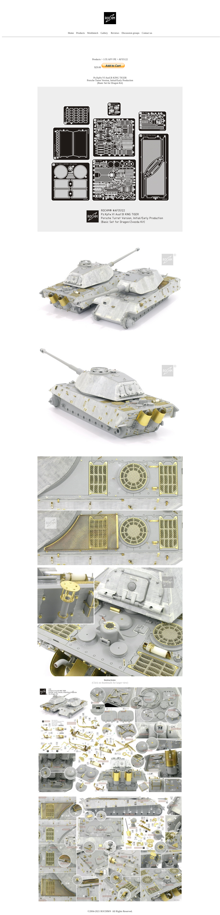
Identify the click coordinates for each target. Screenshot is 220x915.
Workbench (92, 33)
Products (80, 33)
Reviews (115, 33)
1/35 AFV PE (110, 59)
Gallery (105, 33)
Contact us (147, 33)
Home (71, 33)
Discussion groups (130, 33)
